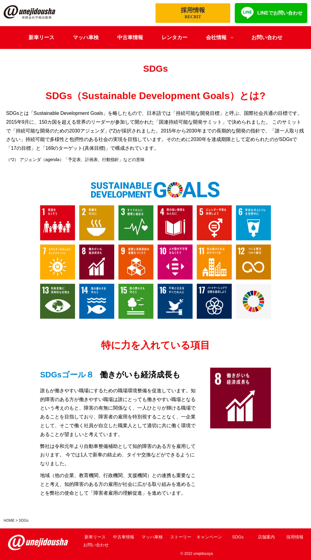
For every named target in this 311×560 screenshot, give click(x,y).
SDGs (237, 536)
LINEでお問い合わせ (279, 12)
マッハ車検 (86, 37)
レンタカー (174, 37)
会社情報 (216, 37)
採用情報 (294, 536)
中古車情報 (130, 37)
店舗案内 (266, 536)
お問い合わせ (266, 37)
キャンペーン (209, 536)
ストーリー (180, 536)
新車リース (41, 37)
